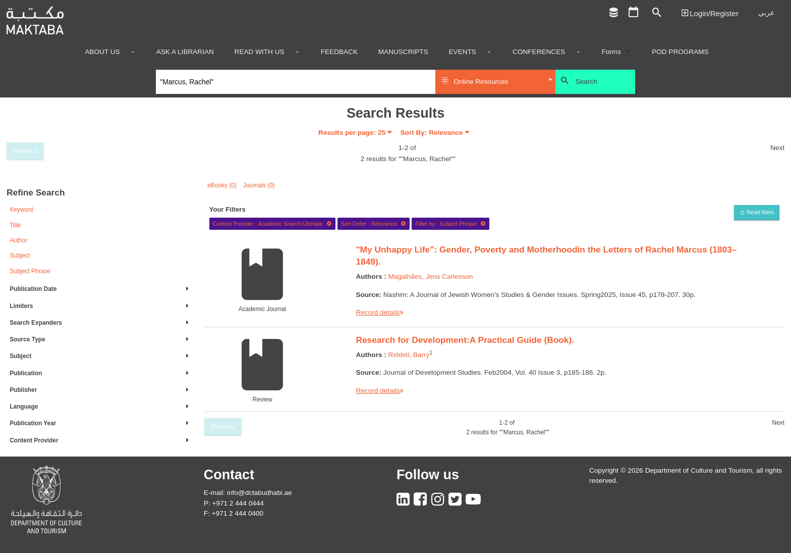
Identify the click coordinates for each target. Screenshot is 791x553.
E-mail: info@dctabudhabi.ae (248, 492)
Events (462, 52)
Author (18, 240)
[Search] (296, 82)
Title (15, 225)
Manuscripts (403, 52)
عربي (766, 13)
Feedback (339, 52)
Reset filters (760, 212)
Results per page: (351, 132)
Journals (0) (259, 185)
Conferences (539, 52)
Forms (611, 52)
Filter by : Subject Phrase (450, 224)
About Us (102, 52)
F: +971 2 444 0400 (233, 513)
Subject (20, 255)
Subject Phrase (30, 271)
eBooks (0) (222, 185)
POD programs (680, 52)
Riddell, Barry (409, 355)
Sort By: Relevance (432, 132)
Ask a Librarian (185, 52)
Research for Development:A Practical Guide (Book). (465, 340)
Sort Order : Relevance (374, 224)
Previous (25, 151)
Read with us (260, 52)
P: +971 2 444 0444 (234, 503)
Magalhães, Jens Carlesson (430, 276)
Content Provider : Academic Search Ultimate (272, 224)
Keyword (21, 209)
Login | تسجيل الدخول (710, 13)
